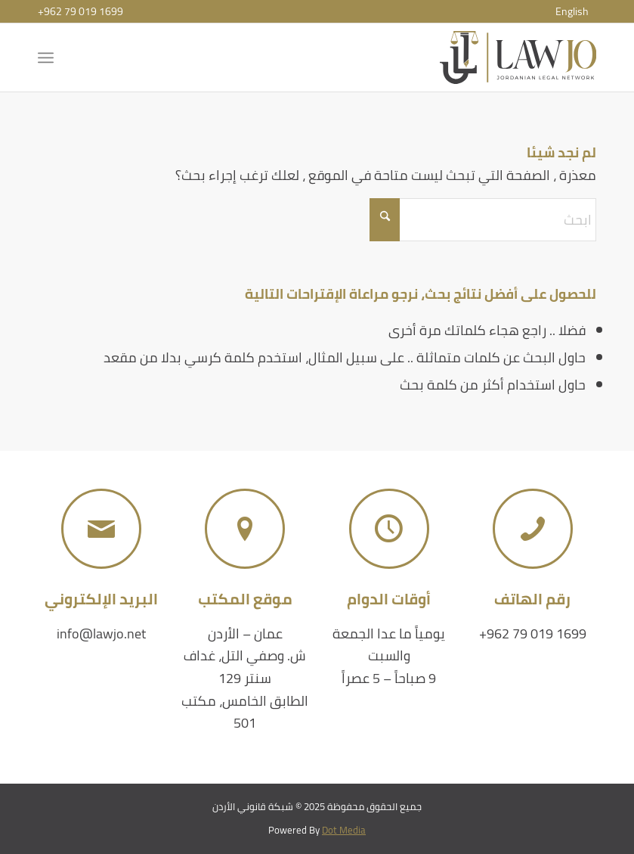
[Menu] (49, 57)
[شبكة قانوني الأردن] (518, 57)
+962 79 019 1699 (80, 11)
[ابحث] (483, 219)
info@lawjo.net (101, 633)
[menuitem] (572, 11)
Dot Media (344, 830)
